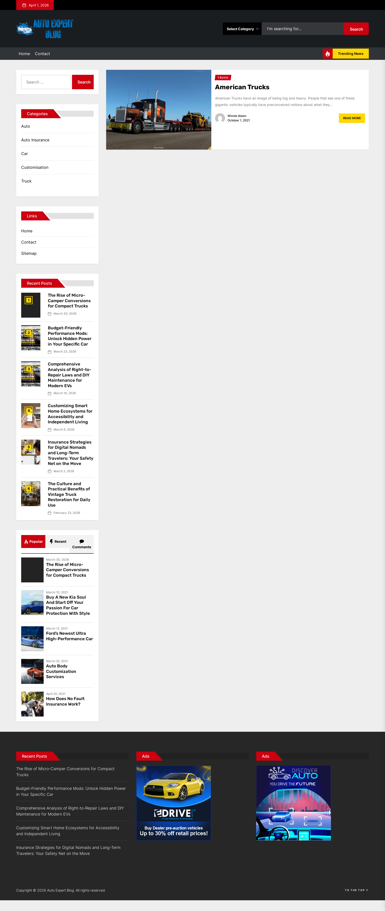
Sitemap (29, 253)
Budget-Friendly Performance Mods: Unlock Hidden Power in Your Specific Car (69, 338)
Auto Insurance (35, 139)
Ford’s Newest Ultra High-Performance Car (67, 649)
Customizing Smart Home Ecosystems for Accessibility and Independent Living (70, 419)
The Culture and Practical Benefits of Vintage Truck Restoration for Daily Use (70, 505)
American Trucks (244, 87)
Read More (352, 118)
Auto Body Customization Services (62, 682)
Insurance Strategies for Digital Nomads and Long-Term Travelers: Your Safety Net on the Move (70, 461)
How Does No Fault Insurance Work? (66, 712)
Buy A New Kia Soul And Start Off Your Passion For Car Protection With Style (69, 616)
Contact (42, 53)
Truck (26, 181)
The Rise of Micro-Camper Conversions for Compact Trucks (70, 300)
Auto (25, 126)
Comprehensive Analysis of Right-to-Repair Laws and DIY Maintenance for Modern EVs (70, 380)
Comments (81, 555)
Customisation (34, 167)
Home (24, 53)
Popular (33, 552)
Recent (57, 552)
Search (356, 29)
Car (24, 153)
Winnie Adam (237, 116)
